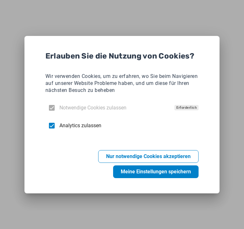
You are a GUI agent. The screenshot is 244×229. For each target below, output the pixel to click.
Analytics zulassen (80, 125)
